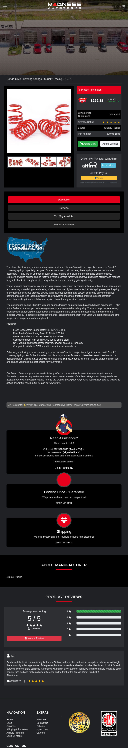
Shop (9, 723)
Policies (40, 726)
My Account (42, 729)
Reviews (64, 208)
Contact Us (42, 723)
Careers (40, 732)
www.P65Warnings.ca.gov (87, 405)
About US (41, 719)
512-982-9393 (41, 358)
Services (11, 726)
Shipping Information (17, 729)
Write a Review (34, 638)
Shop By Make (14, 736)
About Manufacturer (64, 224)
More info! (115, 114)
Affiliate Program (15, 732)
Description (64, 199)
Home (9, 719)
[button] (67, 121)
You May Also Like (64, 216)
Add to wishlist (110, 143)
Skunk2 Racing (112, 127)
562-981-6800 (70, 358)
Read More (64, 503)
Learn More (108, 165)
